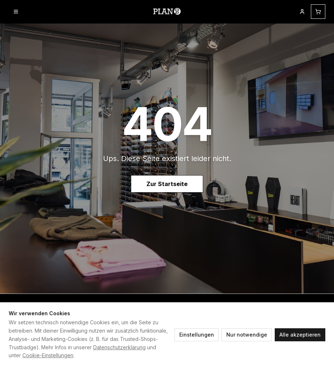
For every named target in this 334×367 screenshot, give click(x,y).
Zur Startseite (167, 183)
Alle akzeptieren (300, 335)
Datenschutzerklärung (119, 347)
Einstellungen (196, 335)
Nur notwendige (246, 335)
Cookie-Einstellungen (47, 355)
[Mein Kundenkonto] (302, 11)
